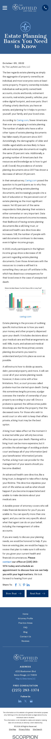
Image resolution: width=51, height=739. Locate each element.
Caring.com (23, 120)
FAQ (25, 627)
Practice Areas (25, 623)
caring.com (25, 316)
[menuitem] (12, 729)
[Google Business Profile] (31, 701)
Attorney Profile (25, 618)
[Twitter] (25, 701)
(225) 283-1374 (25, 690)
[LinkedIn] (19, 701)
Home (25, 614)
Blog (25, 632)
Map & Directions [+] (25, 678)
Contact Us (25, 636)
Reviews (25, 641)
